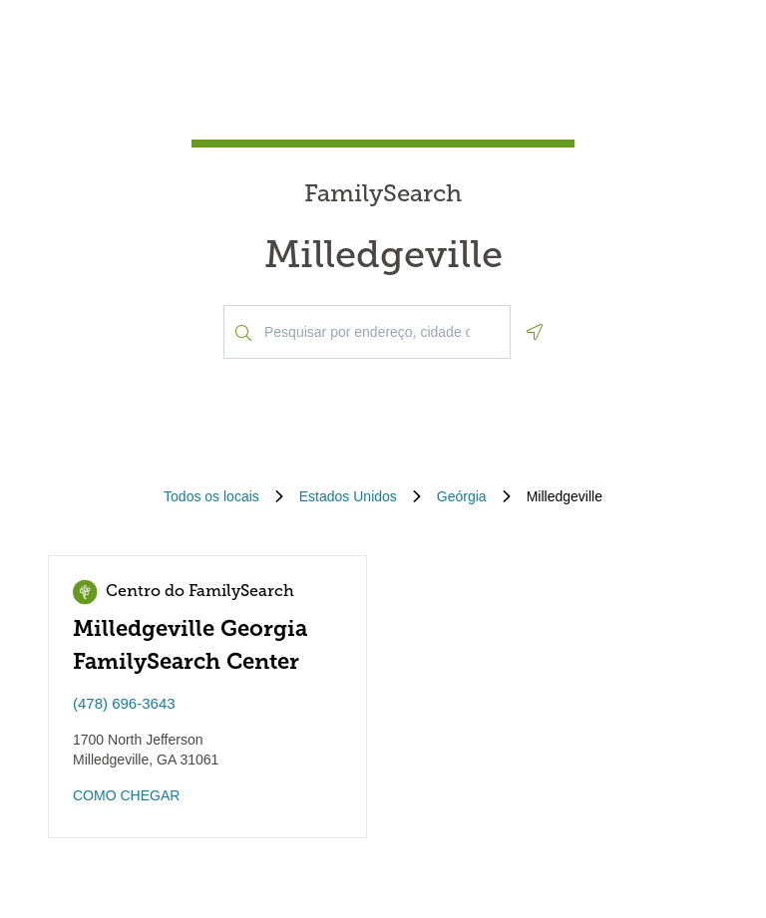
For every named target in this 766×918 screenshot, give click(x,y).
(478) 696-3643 (124, 703)
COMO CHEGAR (126, 795)
